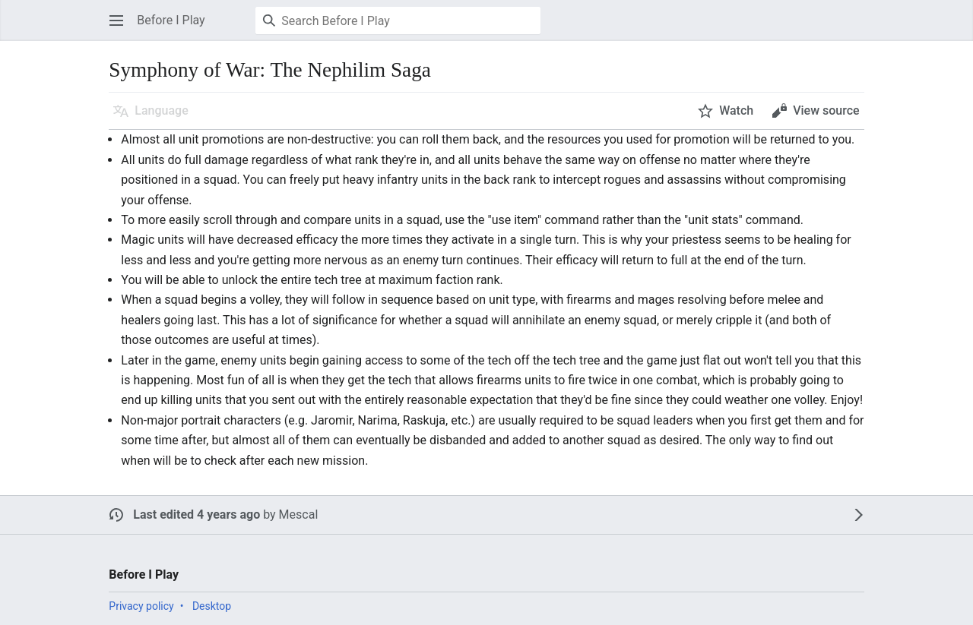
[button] (116, 20)
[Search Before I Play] (397, 20)
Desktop (211, 606)
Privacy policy (141, 606)
